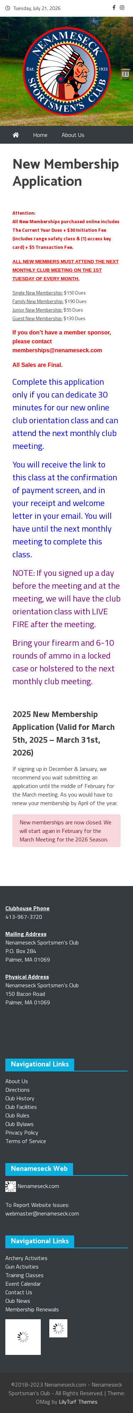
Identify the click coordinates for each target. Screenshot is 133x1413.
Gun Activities (22, 1266)
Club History (19, 1098)
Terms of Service (25, 1141)
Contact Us (18, 1292)
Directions (17, 1089)
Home (40, 134)
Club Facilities (21, 1106)
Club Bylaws (19, 1124)
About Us (16, 1081)
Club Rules (17, 1115)
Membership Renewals (32, 1309)
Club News (17, 1300)
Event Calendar (23, 1283)
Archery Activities (26, 1258)
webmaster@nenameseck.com (42, 1213)
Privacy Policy (21, 1132)
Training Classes (24, 1275)
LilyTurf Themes (78, 1401)
